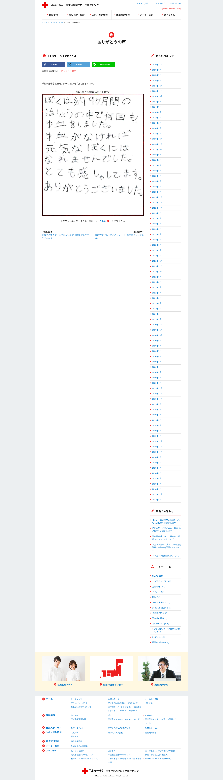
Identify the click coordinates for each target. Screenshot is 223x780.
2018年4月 (157, 484)
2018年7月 (157, 468)
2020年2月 (157, 378)
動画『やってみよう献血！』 (157, 755)
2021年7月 (157, 287)
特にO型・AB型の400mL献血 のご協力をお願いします (166, 529)
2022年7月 (157, 224)
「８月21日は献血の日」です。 (166, 556)
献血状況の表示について (81, 707)
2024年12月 (157, 86)
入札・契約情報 (54, 732)
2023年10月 (157, 149)
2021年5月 (157, 298)
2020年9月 (157, 340)
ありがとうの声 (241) (161, 608)
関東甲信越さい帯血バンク (82, 755)
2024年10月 (157, 96)
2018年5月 (157, 478)
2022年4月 (157, 240)
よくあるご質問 (141, 3)
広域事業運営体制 (78, 719)
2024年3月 (157, 123)
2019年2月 (157, 431)
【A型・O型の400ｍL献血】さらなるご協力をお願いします (166, 521)
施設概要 (74, 715)
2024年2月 (157, 128)
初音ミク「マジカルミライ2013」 (85, 758)
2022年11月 (157, 202)
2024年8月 (157, 102)
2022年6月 (157, 229)
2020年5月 (157, 362)
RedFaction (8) (158, 637)
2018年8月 (157, 463)
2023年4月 (157, 176)
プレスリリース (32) (161, 602)
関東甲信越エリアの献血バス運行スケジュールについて (166, 537)
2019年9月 (157, 404)
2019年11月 (157, 393)
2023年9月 (157, 155)
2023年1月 (157, 192)
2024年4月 (157, 118)
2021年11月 (157, 266)
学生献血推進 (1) (159, 618)
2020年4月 (157, 367)
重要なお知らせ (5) (160, 642)
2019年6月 (157, 420)
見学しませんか (77, 728)
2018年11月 (157, 447)
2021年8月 (157, 282)
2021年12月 (157, 261)
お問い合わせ (175, 3)
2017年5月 (157, 500)
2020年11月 (157, 330)
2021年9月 (157, 277)
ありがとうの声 (57, 22)
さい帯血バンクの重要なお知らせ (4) (167, 630)
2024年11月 (157, 91)
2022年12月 (157, 197)
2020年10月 (157, 335)
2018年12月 (157, 441)
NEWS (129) (157, 576)
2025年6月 (157, 80)
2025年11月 (157, 65)
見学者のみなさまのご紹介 (119, 728)
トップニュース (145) (161, 581)
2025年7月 (157, 75)
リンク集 (149, 703)
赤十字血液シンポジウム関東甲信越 (160, 751)
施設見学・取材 (54, 727)
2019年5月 (157, 425)
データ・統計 (52, 746)
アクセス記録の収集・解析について (123, 703)
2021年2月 (157, 314)
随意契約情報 (150, 733)
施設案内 (50, 715)
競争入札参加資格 (115, 733)
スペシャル (51, 750)
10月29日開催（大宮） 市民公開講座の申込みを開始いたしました (166, 547)
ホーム (44, 22)
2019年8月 (157, 409)
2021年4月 (157, 303)
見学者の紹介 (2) (159, 613)
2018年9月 (157, 457)
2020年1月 (157, 383)
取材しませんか (151, 728)
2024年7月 (157, 107)
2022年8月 (157, 218)
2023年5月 (157, 171)
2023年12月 (157, 139)
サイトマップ (159, 3)
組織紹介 (149, 715)
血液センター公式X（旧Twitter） (158, 758)
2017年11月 (157, 494)
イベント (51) (158, 592)
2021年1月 (157, 319)
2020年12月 (157, 325)
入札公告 (74, 733)
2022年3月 (157, 245)
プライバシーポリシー (80, 703)
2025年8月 (157, 70)
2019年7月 (157, 415)
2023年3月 (157, 181)
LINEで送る (104, 64)
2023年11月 (157, 144)
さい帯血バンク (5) (160, 624)
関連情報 (74, 736)
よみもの (111, 751)
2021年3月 (157, 309)
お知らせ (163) (158, 587)
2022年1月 (157, 256)
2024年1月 (157, 133)
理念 (110, 715)
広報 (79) (156, 597)
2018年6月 (157, 473)
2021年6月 (157, 293)
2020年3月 (157, 372)
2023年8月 (157, 160)
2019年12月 (157, 388)
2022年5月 (157, 234)
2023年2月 (157, 187)
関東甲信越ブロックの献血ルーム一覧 (124, 719)
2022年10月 (157, 208)
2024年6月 (157, 112)
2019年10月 (157, 399)
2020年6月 (157, 356)
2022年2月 (157, 250)
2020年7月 (157, 351)
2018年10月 (157, 452)
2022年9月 (157, 213)
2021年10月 (157, 272)
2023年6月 (157, 165)
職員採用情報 (52, 741)
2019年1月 (157, 436)
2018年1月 (157, 489)
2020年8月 (157, 346)
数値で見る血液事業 (79, 746)
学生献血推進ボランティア (119, 755)
